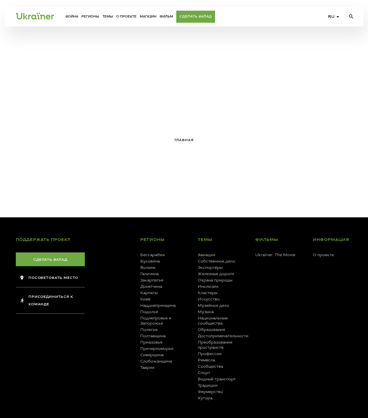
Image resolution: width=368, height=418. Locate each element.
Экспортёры (210, 267)
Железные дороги (216, 274)
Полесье (149, 329)
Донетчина (151, 286)
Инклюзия (208, 286)
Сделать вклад (195, 16)
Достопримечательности (221, 336)
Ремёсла (206, 360)
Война (72, 16)
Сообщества (210, 366)
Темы (107, 16)
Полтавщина (153, 336)
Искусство (209, 299)
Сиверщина (152, 355)
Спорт (204, 373)
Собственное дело (216, 261)
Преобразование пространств (215, 345)
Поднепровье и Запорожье (155, 320)
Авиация (206, 255)
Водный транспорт (217, 379)
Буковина (150, 261)
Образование (211, 329)
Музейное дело (213, 305)
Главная (184, 140)
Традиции (208, 385)
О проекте (126, 16)
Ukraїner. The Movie (275, 255)
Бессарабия (152, 255)
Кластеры (207, 293)
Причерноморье (156, 348)
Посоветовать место (49, 277)
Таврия (147, 367)
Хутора (205, 398)
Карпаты (149, 293)
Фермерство (210, 392)
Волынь (148, 267)
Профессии (210, 354)
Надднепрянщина (158, 305)
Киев (145, 299)
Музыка (206, 312)
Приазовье (151, 342)
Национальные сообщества (213, 320)
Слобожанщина (156, 361)
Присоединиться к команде (46, 300)
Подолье (149, 312)
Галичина (149, 274)
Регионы (90, 16)
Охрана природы (215, 280)
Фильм (166, 16)
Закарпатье (151, 280)
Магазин (148, 16)
